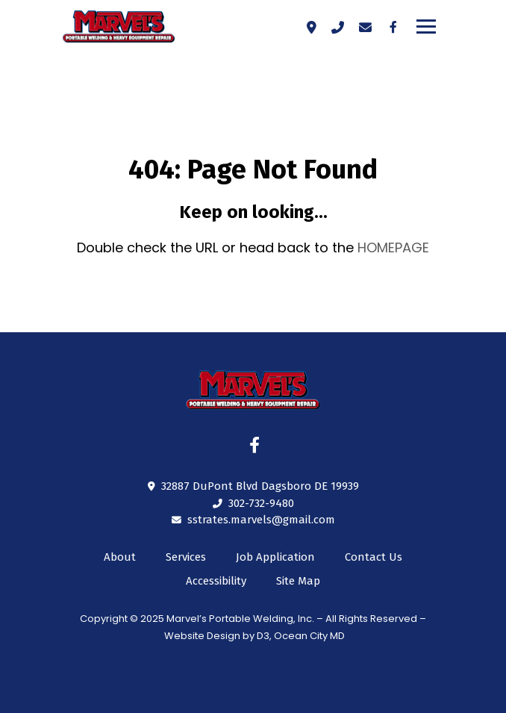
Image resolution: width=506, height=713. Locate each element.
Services (186, 557)
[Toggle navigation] (426, 26)
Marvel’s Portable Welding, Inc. (240, 618)
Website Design (202, 636)
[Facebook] (393, 27)
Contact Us (373, 557)
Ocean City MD (309, 636)
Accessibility (216, 581)
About (120, 557)
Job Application (275, 557)
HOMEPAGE (393, 247)
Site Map (298, 581)
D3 (263, 636)
